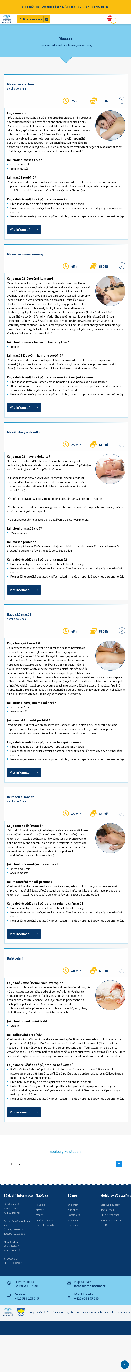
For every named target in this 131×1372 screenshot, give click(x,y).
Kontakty (73, 1225)
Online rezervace (30, 19)
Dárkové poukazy (110, 1205)
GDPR (103, 1225)
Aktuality (73, 1210)
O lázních (73, 1205)
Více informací (20, 229)
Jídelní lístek (107, 1210)
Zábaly (39, 1215)
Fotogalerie (74, 1215)
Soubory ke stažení (110, 1220)
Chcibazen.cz (60, 1312)
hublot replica (113, 677)
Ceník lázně (17, 1164)
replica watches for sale (89, 677)
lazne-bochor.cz (110, 1312)
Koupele (40, 1205)
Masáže (40, 1210)
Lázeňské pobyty (45, 1225)
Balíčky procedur (45, 1220)
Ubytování (73, 1220)
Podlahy (125, 1312)
